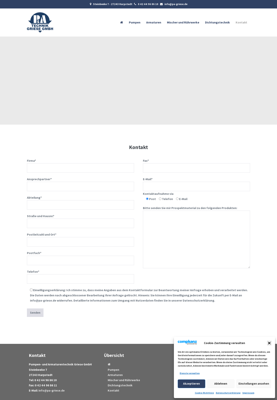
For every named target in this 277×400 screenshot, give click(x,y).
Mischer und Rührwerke (183, 22)
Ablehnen (220, 383)
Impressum (248, 392)
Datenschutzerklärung (228, 392)
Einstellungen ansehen (254, 383)
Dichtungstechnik (217, 22)
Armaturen (153, 22)
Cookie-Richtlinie (204, 392)
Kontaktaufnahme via (158, 194)
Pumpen (134, 22)
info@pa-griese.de (51, 390)
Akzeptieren (191, 383)
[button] (269, 343)
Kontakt (241, 22)
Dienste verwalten (190, 373)
